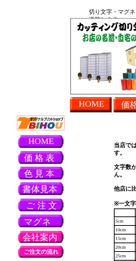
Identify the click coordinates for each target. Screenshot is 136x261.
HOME (91, 103)
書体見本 (39, 189)
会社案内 (39, 237)
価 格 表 (39, 158)
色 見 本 (39, 173)
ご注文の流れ (41, 252)
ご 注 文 (41, 205)
